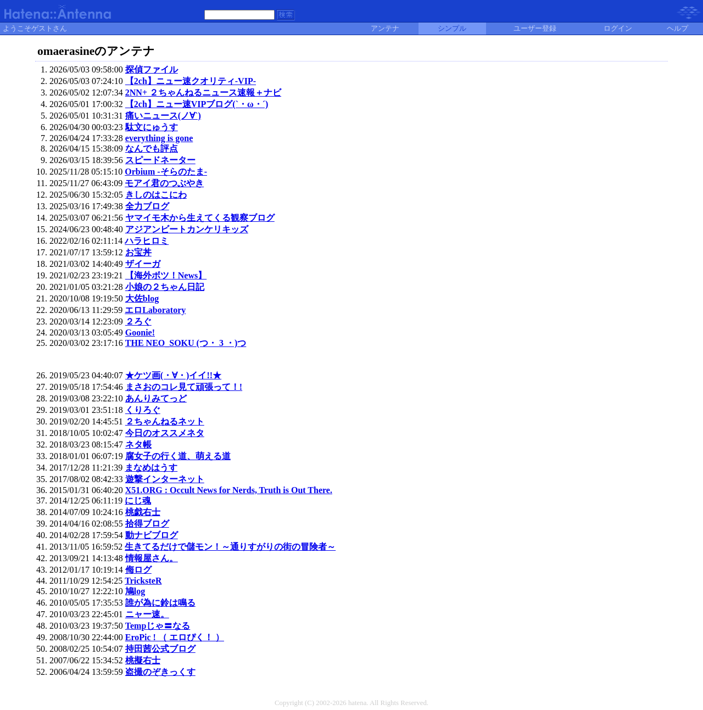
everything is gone (159, 138)
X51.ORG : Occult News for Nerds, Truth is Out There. (228, 490)
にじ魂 (138, 500)
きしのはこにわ (156, 194)
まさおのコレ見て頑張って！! (183, 387)
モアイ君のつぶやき (164, 183)
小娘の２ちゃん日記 (164, 287)
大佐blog (142, 298)
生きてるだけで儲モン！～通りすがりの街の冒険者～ (230, 546)
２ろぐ (138, 321)
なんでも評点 (151, 148)
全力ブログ (147, 206)
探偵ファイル (151, 69)
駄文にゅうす (151, 127)
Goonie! (140, 332)
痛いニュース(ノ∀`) (163, 115)
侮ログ (138, 569)
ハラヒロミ (147, 240)
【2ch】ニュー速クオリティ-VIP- (190, 81)
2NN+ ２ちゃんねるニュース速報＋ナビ (203, 92)
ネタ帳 (138, 444)
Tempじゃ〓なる (158, 625)
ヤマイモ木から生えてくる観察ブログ (200, 217)
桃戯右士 (142, 512)
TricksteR (143, 580)
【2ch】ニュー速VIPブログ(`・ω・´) (197, 104)
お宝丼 (138, 252)
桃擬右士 (142, 660)
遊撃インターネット (164, 479)
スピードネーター (160, 160)
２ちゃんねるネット (164, 421)
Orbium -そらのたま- (166, 171)
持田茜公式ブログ (160, 648)
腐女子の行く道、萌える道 (178, 456)
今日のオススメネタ (164, 433)
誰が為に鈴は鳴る (160, 602)
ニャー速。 (147, 614)
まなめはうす (151, 467)
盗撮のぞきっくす (160, 672)
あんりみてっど (156, 398)
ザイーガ (142, 264)
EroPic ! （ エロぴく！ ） (174, 637)
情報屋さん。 (151, 558)
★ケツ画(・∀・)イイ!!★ (173, 375)
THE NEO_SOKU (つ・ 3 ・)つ (185, 343)
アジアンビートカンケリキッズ (186, 229)
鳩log (135, 591)
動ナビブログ (151, 535)
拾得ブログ (147, 523)
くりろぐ (142, 410)
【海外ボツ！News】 (166, 275)
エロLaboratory (155, 310)
